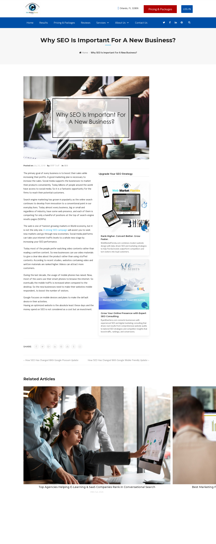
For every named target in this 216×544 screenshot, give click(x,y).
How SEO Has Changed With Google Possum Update (51, 360)
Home (30, 23)
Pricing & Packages (160, 9)
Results (43, 23)
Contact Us (141, 23)
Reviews (85, 23)
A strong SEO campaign (55, 230)
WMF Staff (54, 165)
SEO (66, 165)
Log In (187, 9)
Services (102, 23)
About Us (122, 23)
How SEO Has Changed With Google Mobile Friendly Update (117, 360)
